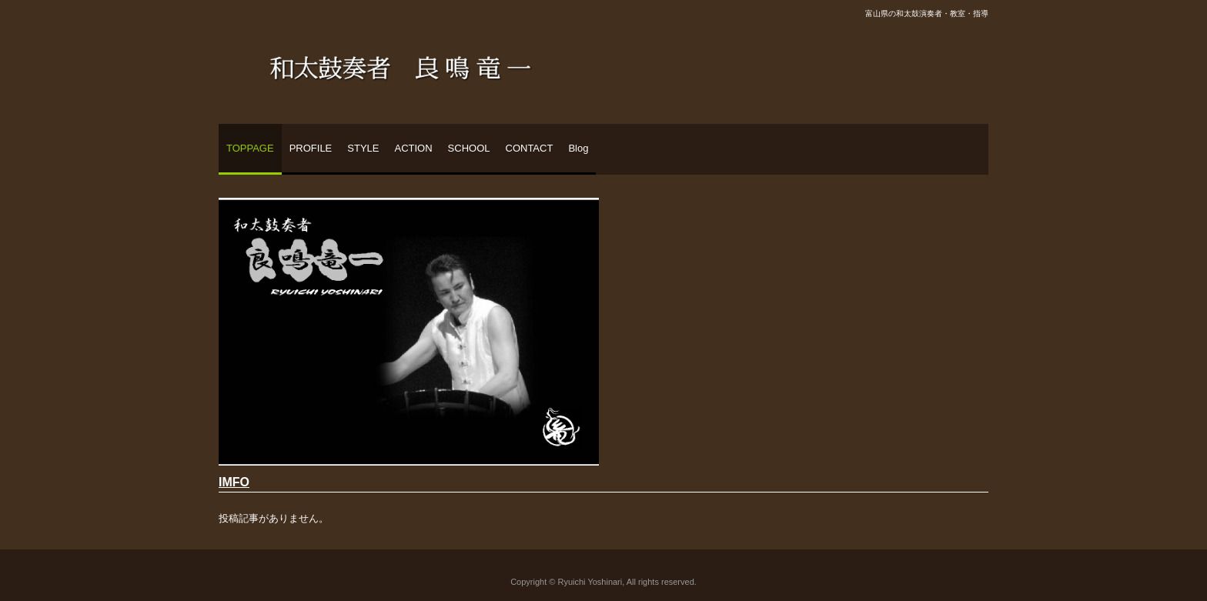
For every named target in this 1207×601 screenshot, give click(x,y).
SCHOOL (469, 148)
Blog (578, 148)
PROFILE (311, 148)
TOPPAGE (250, 148)
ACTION (413, 148)
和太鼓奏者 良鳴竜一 (401, 62)
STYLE (363, 148)
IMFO (234, 482)
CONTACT (529, 148)
